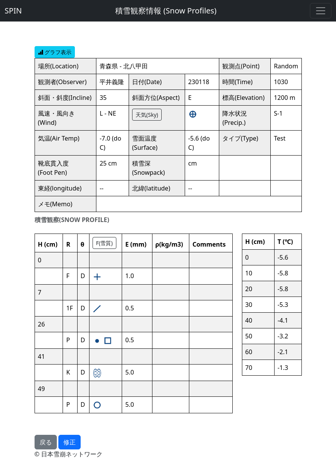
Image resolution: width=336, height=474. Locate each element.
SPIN (13, 10)
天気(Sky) (147, 114)
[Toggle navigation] (320, 10)
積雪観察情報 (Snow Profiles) (165, 10)
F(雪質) (104, 243)
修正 (69, 442)
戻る (46, 442)
